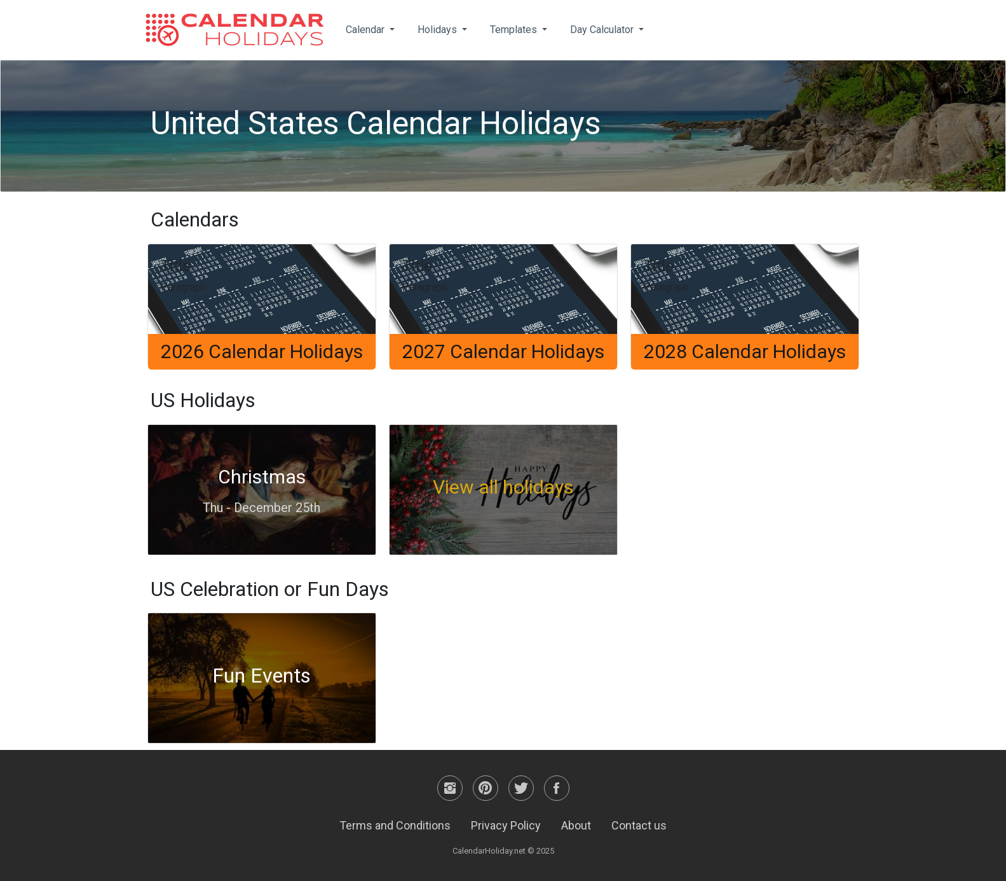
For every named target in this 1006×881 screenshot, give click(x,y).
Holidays (438, 30)
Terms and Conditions (395, 825)
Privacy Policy (506, 825)
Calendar (366, 30)
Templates (515, 30)
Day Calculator (603, 30)
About (576, 825)
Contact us (639, 825)
